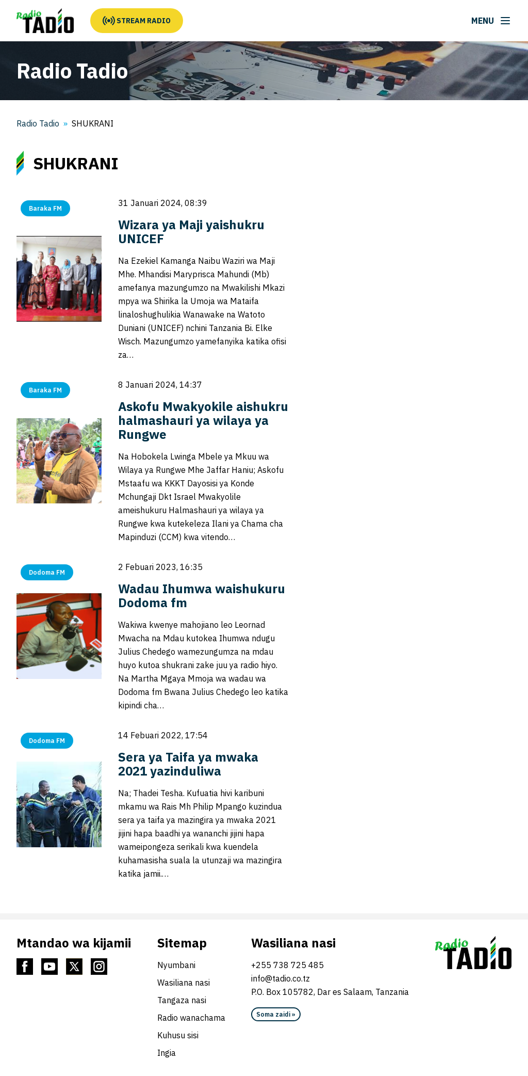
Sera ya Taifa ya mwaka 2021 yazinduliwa (188, 764)
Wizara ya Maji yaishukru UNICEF (191, 231)
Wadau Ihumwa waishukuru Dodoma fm (201, 595)
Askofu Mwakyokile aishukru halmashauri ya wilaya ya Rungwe (203, 420)
